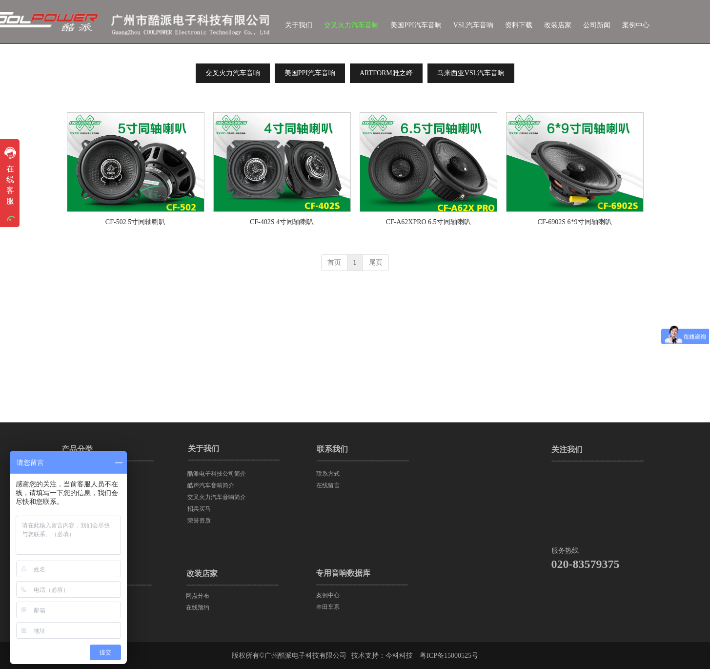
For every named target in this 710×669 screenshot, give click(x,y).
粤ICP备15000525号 (449, 655)
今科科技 (399, 655)
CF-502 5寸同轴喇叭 (135, 222)
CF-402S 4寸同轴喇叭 (282, 222)
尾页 (376, 262)
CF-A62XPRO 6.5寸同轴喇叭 (427, 222)
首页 (334, 262)
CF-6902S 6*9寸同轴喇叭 (574, 222)
